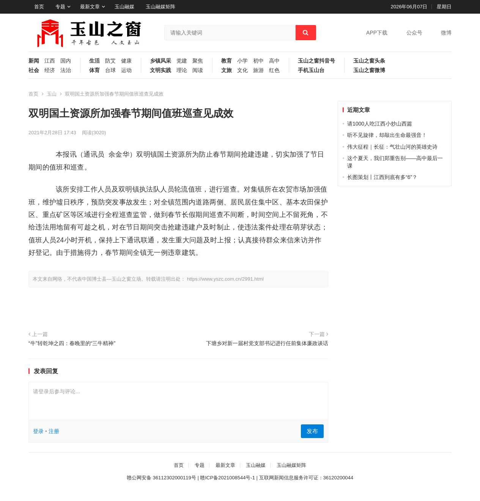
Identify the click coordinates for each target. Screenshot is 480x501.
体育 (94, 70)
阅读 (197, 70)
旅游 (258, 70)
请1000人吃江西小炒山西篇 (379, 124)
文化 (242, 70)
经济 (49, 70)
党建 (181, 61)
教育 (226, 61)
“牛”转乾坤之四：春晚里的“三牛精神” (71, 343)
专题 (60, 6)
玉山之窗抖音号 (316, 61)
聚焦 (197, 61)
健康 (126, 61)
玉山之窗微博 (369, 70)
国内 (65, 61)
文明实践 (160, 70)
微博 (446, 33)
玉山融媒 (124, 6)
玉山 (52, 94)
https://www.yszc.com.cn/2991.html (225, 279)
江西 (49, 61)
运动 (126, 70)
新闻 (33, 61)
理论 (181, 70)
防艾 (110, 61)
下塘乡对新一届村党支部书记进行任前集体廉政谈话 (267, 343)
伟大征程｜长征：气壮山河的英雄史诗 (392, 147)
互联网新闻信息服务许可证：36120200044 (306, 478)
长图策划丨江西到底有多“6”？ (382, 177)
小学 (242, 61)
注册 (54, 431)
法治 (65, 70)
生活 (94, 61)
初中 (258, 61)
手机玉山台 (311, 70)
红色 (274, 70)
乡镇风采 (160, 61)
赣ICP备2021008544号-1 (227, 478)
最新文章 (90, 6)
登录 (38, 431)
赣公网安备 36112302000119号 (161, 478)
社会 (33, 70)
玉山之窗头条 (369, 61)
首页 (39, 6)
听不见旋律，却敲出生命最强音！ (387, 135)
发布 (312, 431)
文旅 (226, 70)
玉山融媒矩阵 (160, 6)
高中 (274, 61)
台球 (110, 70)
